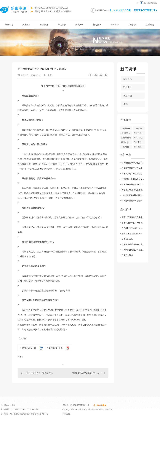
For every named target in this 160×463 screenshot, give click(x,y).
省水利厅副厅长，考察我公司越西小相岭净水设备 (133, 223)
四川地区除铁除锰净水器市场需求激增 (133, 184)
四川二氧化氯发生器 (139, 138)
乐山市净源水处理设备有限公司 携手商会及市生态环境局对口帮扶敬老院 (133, 233)
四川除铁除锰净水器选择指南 (133, 201)
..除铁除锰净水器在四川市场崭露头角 (133, 195)
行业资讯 (127, 87)
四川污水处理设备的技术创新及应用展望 (133, 244)
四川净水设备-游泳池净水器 (139, 147)
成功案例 (79, 24)
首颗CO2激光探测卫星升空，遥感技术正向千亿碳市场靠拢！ (88, 373)
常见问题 (127, 95)
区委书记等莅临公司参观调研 (133, 217)
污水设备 (26, 24)
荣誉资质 (132, 24)
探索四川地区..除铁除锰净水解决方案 (133, 190)
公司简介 (115, 24)
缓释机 (126, 147)
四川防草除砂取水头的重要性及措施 (133, 168)
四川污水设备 (127, 255)
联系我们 (150, 24)
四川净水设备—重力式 (139, 142)
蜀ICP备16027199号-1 (79, 405)
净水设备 (44, 24)
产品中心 (62, 24)
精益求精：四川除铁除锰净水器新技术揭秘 (133, 179)
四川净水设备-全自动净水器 (126, 142)
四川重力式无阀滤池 (126, 133)
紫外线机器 (126, 138)
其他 (125, 104)
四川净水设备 (127, 239)
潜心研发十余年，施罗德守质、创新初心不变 (40, 373)
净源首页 (9, 24)
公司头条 (127, 79)
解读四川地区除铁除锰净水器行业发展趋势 (133, 174)
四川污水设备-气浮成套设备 (139, 133)
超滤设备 (126, 128)
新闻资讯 (97, 24)
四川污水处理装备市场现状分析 (133, 250)
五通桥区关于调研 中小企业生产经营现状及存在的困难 (133, 228)
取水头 (139, 128)
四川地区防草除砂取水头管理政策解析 (133, 163)
